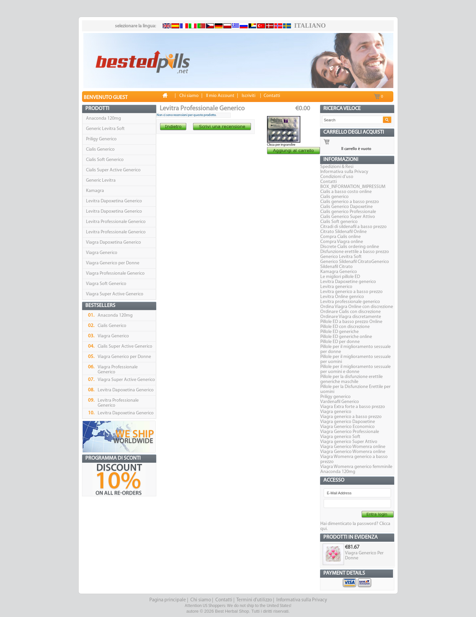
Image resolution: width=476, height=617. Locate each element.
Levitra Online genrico (342, 296)
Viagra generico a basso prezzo (351, 416)
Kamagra (95, 190)
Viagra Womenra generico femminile (356, 466)
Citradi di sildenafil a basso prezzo (353, 226)
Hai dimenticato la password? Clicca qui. (355, 526)
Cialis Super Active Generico (113, 170)
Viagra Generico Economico (347, 426)
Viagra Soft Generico (106, 283)
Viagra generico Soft (340, 436)
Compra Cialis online (340, 236)
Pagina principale (167, 600)
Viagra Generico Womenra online (352, 446)
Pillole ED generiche (339, 331)
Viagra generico (335, 411)
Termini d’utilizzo (254, 600)
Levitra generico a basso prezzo (351, 291)
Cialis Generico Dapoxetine (346, 206)
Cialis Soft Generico (105, 159)
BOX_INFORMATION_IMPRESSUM (352, 186)
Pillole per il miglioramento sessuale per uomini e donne (355, 369)
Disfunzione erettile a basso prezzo (354, 251)
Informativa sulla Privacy (344, 171)
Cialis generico (334, 196)
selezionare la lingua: (135, 26)
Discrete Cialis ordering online (349, 246)
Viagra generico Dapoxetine (347, 421)
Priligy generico (335, 396)
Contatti (328, 181)
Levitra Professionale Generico (116, 221)
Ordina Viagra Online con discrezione (356, 306)
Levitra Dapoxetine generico (348, 281)
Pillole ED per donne (340, 341)
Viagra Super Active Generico (114, 294)
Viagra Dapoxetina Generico (113, 242)
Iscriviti (248, 95)
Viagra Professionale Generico (115, 273)
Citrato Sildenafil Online (343, 231)
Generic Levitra (101, 180)
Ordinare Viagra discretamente (350, 316)
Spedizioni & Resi (336, 166)
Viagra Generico (101, 252)
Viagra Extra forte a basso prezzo (352, 406)
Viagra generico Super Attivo (348, 441)
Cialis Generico (100, 149)
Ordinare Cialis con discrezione (350, 311)
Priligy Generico (101, 139)
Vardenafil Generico (339, 401)
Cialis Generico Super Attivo (347, 216)
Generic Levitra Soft (105, 128)
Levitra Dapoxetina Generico (114, 201)
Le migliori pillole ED (340, 276)
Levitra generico (336, 286)
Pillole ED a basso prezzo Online (351, 321)
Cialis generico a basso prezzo (349, 201)
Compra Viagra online (341, 241)
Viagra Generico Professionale (349, 431)
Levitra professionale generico (350, 301)
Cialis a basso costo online (346, 191)
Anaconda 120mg (103, 118)
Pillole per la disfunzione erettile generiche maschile (351, 379)
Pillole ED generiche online (346, 336)
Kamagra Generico (338, 271)
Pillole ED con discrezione (345, 326)
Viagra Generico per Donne (112, 263)
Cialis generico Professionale (348, 211)
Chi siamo (200, 600)
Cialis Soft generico (339, 221)
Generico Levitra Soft (341, 256)
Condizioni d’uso (336, 176)
